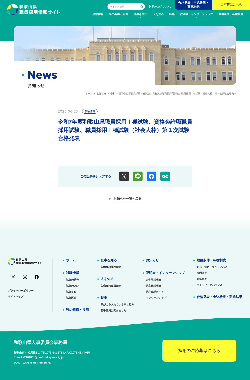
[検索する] (141, 6)
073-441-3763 (55, 352)
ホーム (88, 93)
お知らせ (101, 93)
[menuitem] (98, 14)
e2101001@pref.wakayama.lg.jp (43, 357)
